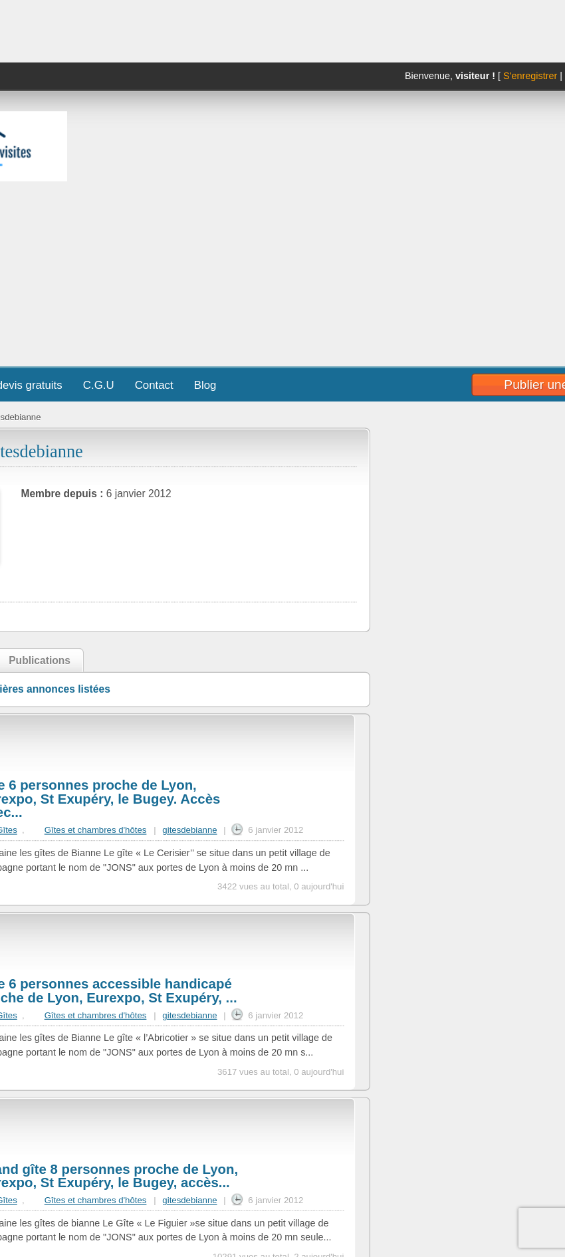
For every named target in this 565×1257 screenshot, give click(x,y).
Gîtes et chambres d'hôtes (96, 830)
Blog (205, 385)
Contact (154, 385)
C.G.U (98, 385)
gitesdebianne (189, 830)
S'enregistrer (530, 76)
